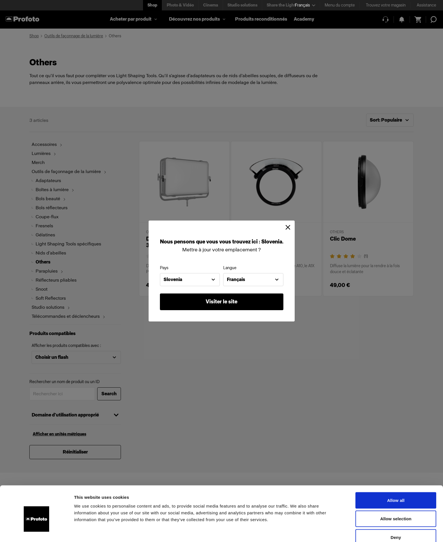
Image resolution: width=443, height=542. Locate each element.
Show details (296, 530)
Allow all (396, 472)
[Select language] (305, 5)
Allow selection (396, 491)
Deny (395, 509)
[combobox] (190, 279)
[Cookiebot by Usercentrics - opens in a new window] (36, 531)
